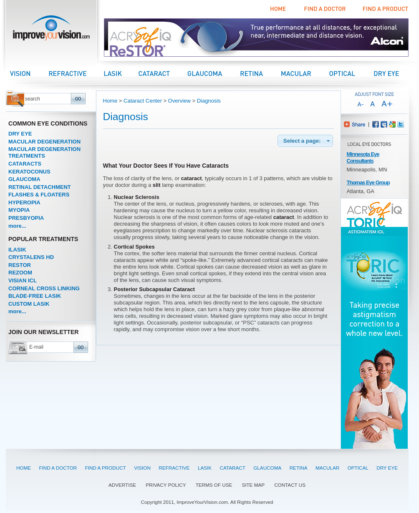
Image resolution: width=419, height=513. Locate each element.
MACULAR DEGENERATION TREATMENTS (44, 152)
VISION (142, 467)
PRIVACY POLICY (166, 485)
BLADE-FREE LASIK (34, 296)
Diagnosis (209, 101)
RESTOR (19, 265)
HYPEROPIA (24, 202)
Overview (179, 101)
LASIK (205, 467)
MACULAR (327, 467)
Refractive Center (76, 73)
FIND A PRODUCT (105, 467)
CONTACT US (289, 485)
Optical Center (351, 73)
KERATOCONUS (29, 171)
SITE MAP (253, 485)
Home (278, 9)
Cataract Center (163, 73)
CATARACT (232, 467)
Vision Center (29, 73)
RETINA (299, 467)
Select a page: (307, 141)
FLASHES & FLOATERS (38, 194)
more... (17, 226)
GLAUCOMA (24, 179)
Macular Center (304, 73)
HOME (23, 467)
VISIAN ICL (22, 280)
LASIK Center (121, 73)
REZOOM (20, 272)
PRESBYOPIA (26, 218)
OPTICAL (358, 467)
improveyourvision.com (51, 30)
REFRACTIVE (174, 467)
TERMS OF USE (214, 485)
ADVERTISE (122, 485)
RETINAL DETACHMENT (39, 187)
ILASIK (17, 249)
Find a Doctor (324, 9)
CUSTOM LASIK (29, 304)
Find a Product (384, 9)
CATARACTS (24, 164)
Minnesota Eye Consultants (363, 157)
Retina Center (259, 73)
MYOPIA (19, 210)
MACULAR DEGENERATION (44, 141)
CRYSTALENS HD (31, 257)
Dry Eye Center (394, 73)
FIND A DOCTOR (58, 467)
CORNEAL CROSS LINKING (44, 288)
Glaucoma (213, 73)
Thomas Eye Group (368, 182)
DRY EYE (20, 134)
